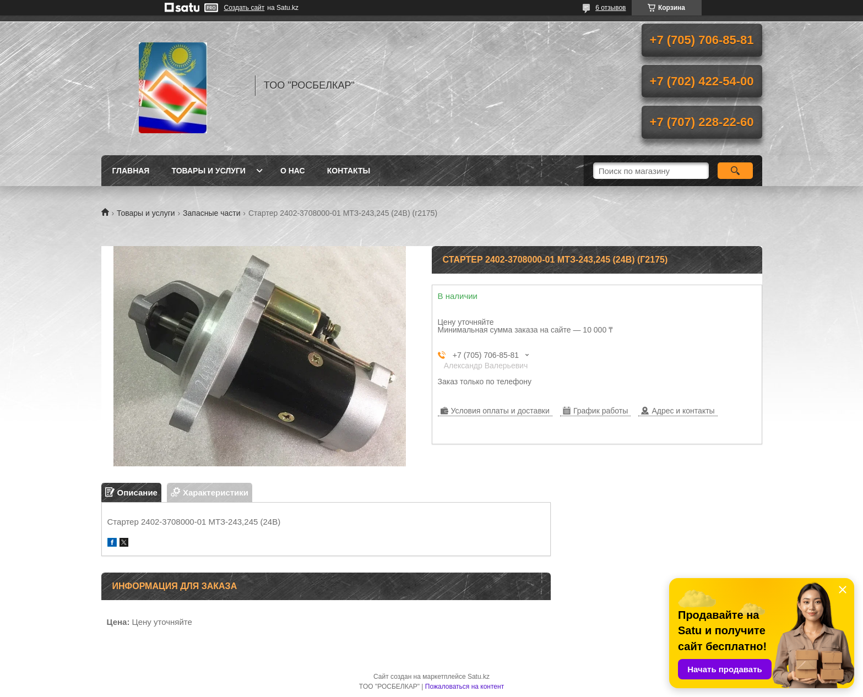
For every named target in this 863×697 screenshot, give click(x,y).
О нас (292, 170)
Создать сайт (244, 8)
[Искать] (735, 170)
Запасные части (211, 213)
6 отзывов (610, 8)
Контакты (348, 170)
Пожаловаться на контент (464, 686)
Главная (131, 170)
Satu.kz (479, 676)
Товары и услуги (208, 170)
